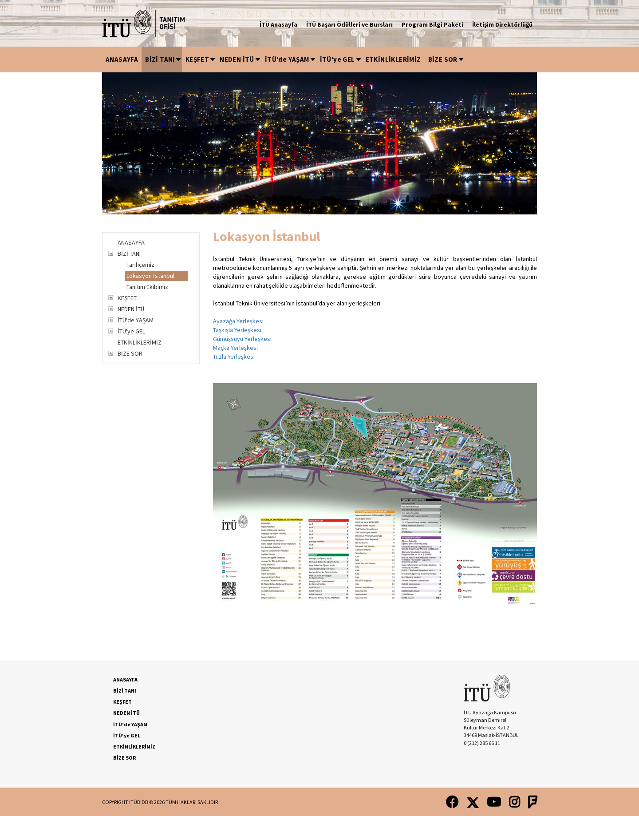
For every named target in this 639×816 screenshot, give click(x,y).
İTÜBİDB (138, 802)
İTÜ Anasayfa (278, 24)
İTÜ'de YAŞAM (290, 59)
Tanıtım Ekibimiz (147, 287)
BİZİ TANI (163, 59)
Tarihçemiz (140, 265)
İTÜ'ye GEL (341, 59)
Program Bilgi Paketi (432, 24)
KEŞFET (200, 59)
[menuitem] (122, 59)
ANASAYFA (122, 59)
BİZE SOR (446, 59)
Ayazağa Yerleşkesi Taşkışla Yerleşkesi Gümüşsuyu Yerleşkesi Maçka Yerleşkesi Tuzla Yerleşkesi (242, 338)
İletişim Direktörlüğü (502, 24)
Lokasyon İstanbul (150, 276)
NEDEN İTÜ (240, 59)
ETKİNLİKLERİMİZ (393, 59)
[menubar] (283, 59)
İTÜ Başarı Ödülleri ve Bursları (349, 24)
